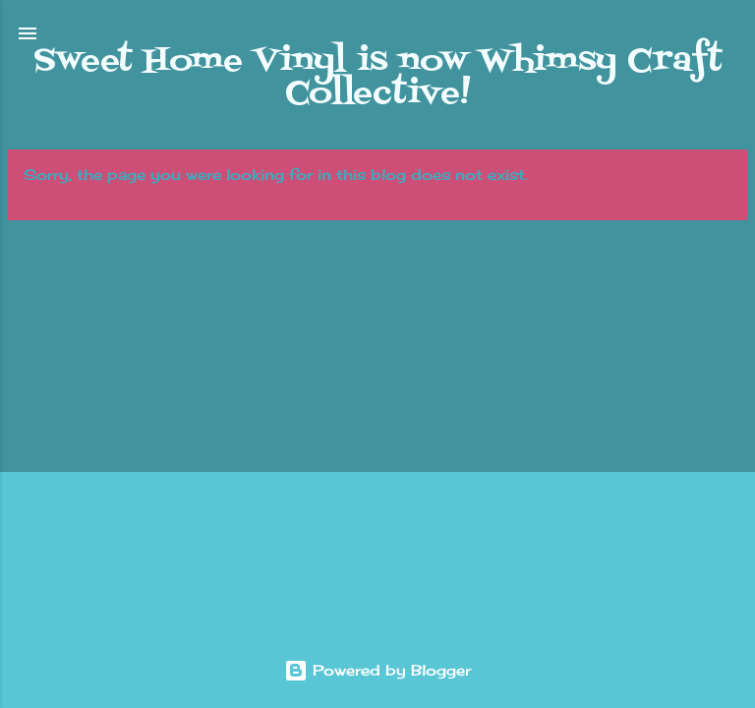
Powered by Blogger (377, 670)
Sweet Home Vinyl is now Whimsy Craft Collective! (378, 77)
